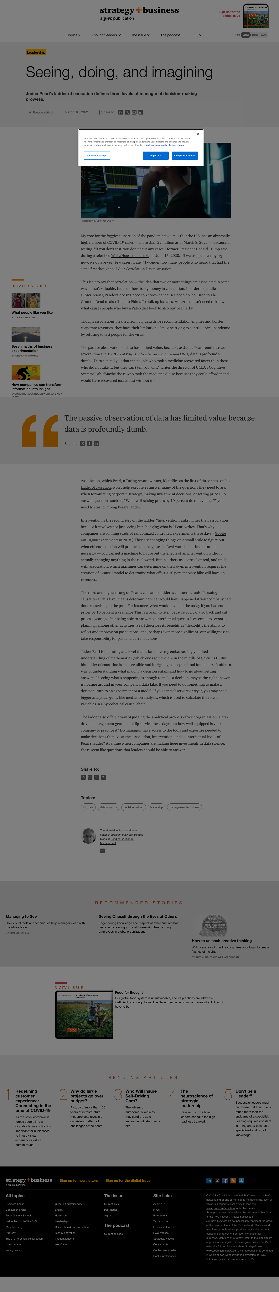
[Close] (198, 134)
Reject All (155, 155)
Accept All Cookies (184, 155)
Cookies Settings (96, 155)
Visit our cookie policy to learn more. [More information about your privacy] (165, 145)
